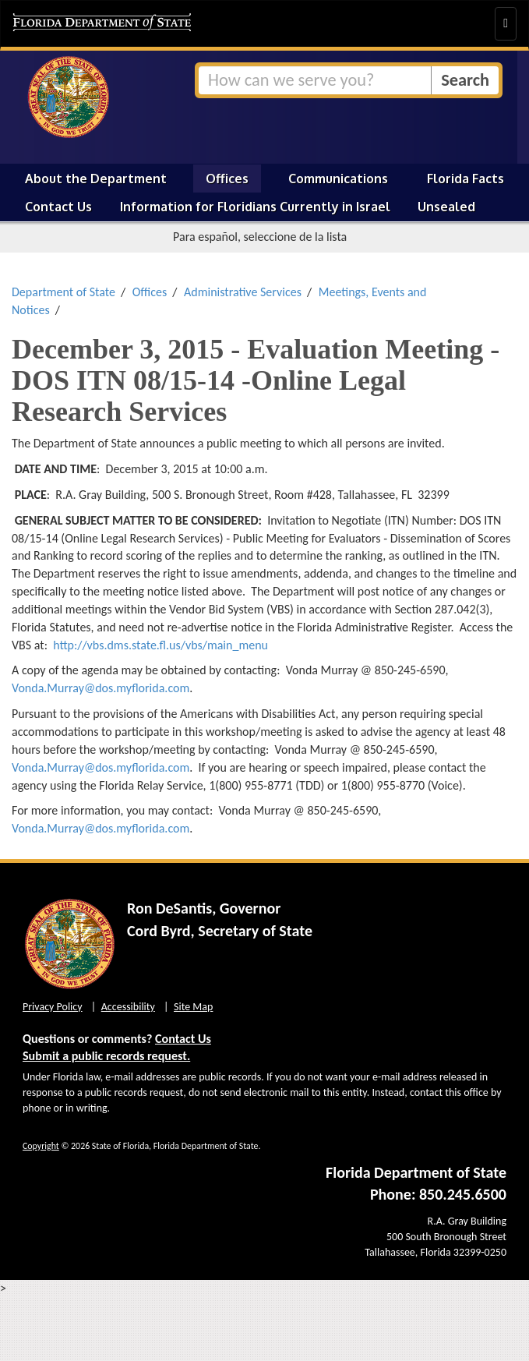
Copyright (41, 1145)
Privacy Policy (53, 1006)
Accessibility (128, 1006)
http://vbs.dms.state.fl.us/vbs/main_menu (160, 645)
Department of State (63, 292)
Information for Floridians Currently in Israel (255, 206)
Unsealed (446, 206)
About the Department (96, 178)
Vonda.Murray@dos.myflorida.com (100, 687)
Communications (338, 178)
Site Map (193, 1006)
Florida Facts (465, 178)
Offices (227, 178)
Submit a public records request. (106, 1055)
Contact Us (58, 206)
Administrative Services (243, 292)
